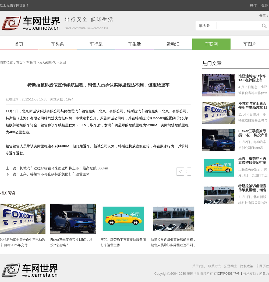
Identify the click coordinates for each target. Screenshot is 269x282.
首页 (19, 44)
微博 (264, 5)
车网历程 (262, 266)
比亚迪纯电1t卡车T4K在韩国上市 (252, 78)
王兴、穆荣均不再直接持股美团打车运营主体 (252, 163)
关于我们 (198, 266)
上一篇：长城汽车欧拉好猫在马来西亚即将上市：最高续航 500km (57, 168)
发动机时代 (48, 62)
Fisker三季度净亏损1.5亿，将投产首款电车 (253, 135)
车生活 (134, 44)
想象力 (264, 274)
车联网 (211, 44)
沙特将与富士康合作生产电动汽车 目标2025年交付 (252, 108)
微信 (253, 5)
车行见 (96, 44)
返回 (62, 62)
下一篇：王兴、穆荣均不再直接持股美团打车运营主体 (48, 174)
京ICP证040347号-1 (228, 274)
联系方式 (214, 266)
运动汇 (173, 44)
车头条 (57, 44)
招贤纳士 (230, 266)
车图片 (249, 44)
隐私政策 (246, 266)
